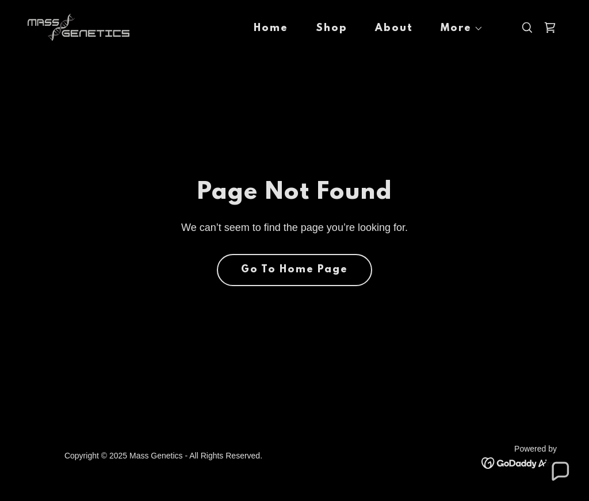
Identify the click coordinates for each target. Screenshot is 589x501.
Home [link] (271, 28)
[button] (457, 29)
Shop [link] (331, 28)
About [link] (394, 28)
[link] (78, 27)
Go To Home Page (294, 270)
